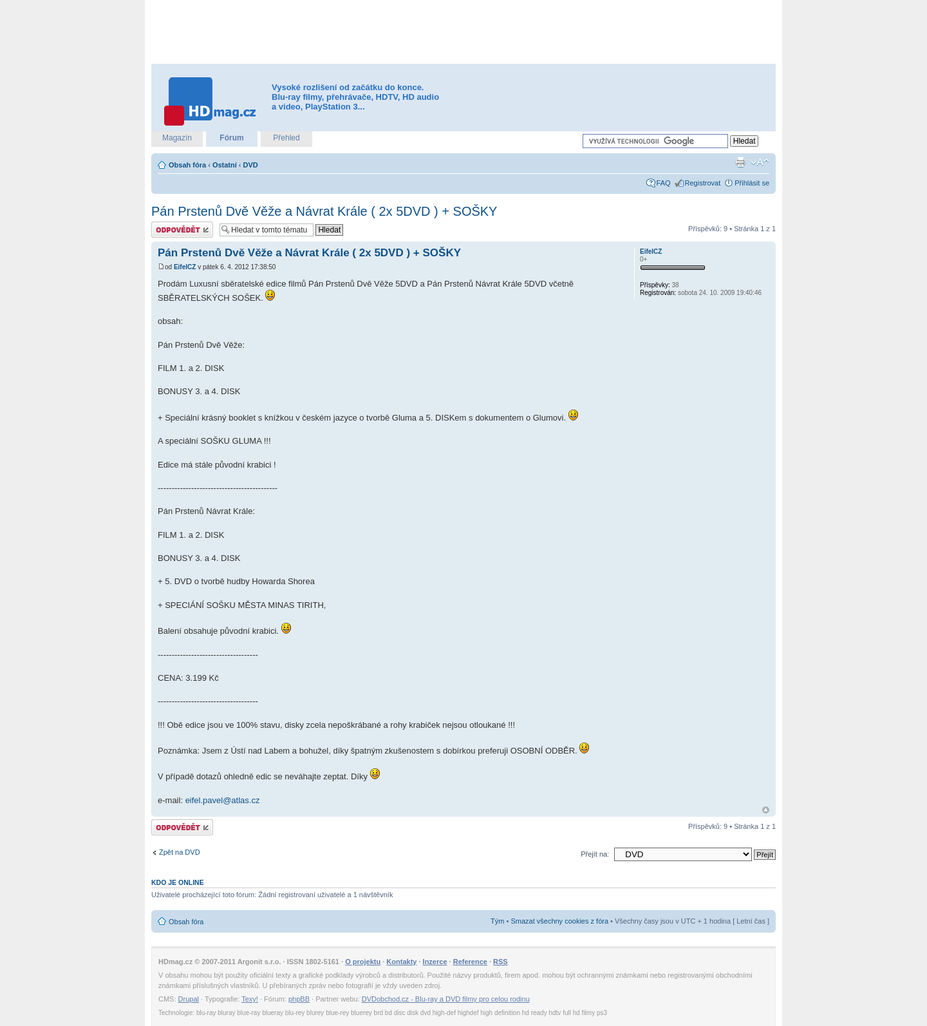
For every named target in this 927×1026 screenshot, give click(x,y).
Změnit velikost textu (760, 162)
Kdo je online (177, 882)
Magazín (177, 137)
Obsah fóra (187, 165)
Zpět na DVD (179, 852)
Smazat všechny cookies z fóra (559, 921)
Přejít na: (595, 854)
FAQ (664, 183)
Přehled (286, 137)
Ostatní (224, 165)
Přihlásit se (752, 183)
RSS (500, 961)
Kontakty (401, 961)
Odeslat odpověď (182, 230)
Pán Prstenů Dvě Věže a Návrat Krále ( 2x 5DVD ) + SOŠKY (324, 211)
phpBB (299, 999)
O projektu (362, 961)
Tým (497, 921)
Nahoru (765, 809)
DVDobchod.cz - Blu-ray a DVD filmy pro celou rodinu (446, 999)
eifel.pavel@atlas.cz (222, 800)
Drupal (188, 999)
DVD (250, 165)
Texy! (249, 999)
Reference (470, 961)
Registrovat (703, 183)
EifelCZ (185, 267)
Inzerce (435, 961)
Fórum (231, 137)
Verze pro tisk (740, 162)
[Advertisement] (463, 32)
